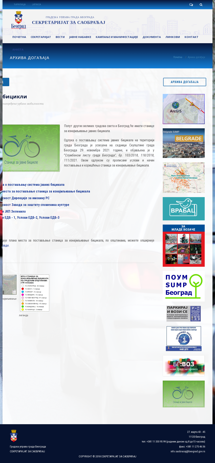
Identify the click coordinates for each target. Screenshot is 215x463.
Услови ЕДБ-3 (49, 218)
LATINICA (36, 4)
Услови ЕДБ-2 (27, 218)
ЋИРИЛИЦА (20, 4)
